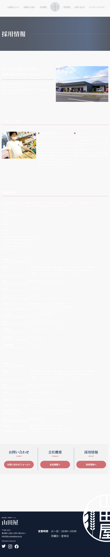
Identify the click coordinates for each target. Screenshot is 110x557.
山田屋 (10, 522)
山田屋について (13, 7)
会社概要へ (55, 464)
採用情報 (66, 7)
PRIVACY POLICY (9, 541)
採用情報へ (91, 464)
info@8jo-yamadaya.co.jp (12, 536)
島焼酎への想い (29, 7)
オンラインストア (96, 7)
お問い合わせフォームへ (18, 464)
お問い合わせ (80, 7)
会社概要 (43, 7)
